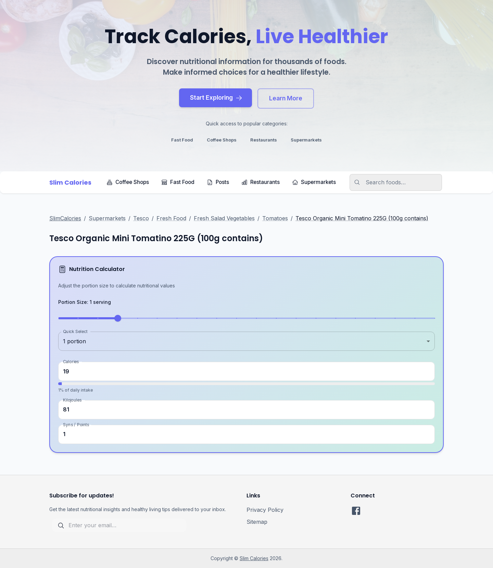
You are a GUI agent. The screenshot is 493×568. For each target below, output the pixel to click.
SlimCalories (65, 218)
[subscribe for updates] (119, 525)
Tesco (141, 218)
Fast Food (177, 182)
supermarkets (306, 140)
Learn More (285, 98)
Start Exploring (216, 97)
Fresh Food (171, 218)
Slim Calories (254, 558)
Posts (218, 182)
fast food (182, 140)
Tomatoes (275, 218)
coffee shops (222, 140)
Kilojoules (72, 399)
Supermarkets (314, 182)
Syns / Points (76, 424)
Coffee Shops (127, 182)
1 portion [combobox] (74, 341)
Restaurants (260, 182)
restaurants (263, 140)
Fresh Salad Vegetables (224, 218)
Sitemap (256, 521)
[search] (400, 182)
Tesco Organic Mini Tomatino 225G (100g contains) (361, 218)
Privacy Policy (264, 509)
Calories (71, 361)
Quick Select (75, 331)
